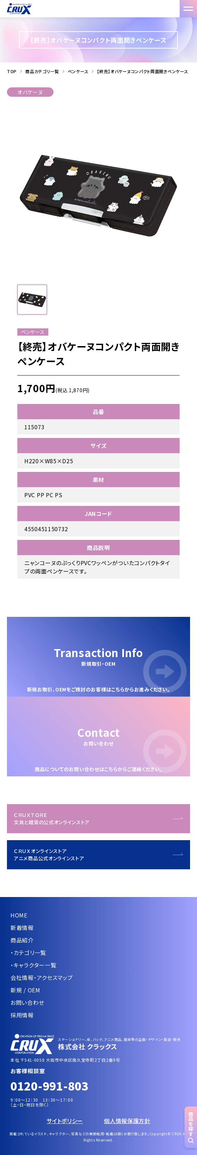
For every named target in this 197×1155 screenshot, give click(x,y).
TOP (12, 71)
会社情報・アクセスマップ (41, 977)
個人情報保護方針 (127, 1121)
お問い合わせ (27, 1002)
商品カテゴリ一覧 (42, 71)
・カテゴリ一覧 (28, 952)
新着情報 (22, 927)
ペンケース (78, 71)
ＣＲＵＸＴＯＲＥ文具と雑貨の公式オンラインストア (52, 818)
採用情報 (22, 1015)
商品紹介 (22, 940)
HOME (18, 915)
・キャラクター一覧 (33, 965)
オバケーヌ (30, 92)
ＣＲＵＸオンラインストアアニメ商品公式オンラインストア (49, 854)
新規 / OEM (25, 990)
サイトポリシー (65, 1121)
